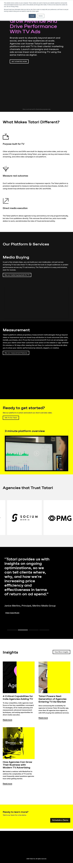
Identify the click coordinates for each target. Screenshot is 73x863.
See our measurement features (15, 353)
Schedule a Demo (60, 820)
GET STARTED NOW (19, 61)
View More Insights (61, 652)
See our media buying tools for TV (18, 275)
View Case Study (13, 613)
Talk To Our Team (12, 417)
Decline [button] (41, 16)
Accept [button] (32, 16)
